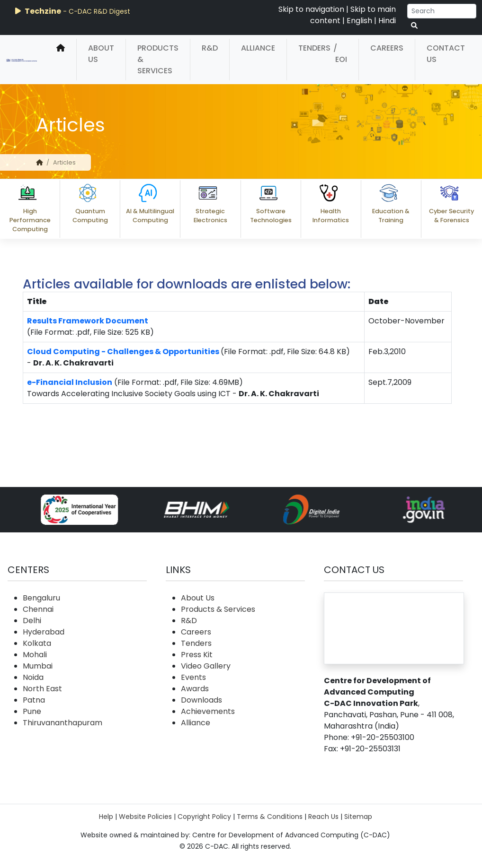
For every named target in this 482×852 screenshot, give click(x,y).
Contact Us (446, 54)
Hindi (387, 20)
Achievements (208, 711)
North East (42, 688)
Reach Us (323, 816)
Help (106, 816)
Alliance (258, 48)
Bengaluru (41, 597)
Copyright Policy (204, 816)
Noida (33, 677)
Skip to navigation (311, 9)
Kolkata (37, 643)
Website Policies (145, 816)
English (359, 20)
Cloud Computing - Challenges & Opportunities (123, 351)
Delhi (32, 620)
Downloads (201, 700)
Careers (386, 48)
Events (193, 677)
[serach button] (414, 25)
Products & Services (158, 59)
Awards (195, 688)
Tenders (314, 48)
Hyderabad (43, 631)
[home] (60, 59)
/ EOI (340, 54)
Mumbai (38, 666)
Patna (34, 700)
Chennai (38, 609)
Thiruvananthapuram (62, 722)
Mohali (35, 654)
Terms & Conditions (270, 816)
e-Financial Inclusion (69, 382)
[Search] (441, 11)
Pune (32, 711)
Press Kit (197, 654)
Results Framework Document (87, 320)
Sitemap (358, 816)
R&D (210, 48)
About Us (101, 54)
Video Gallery (206, 666)
